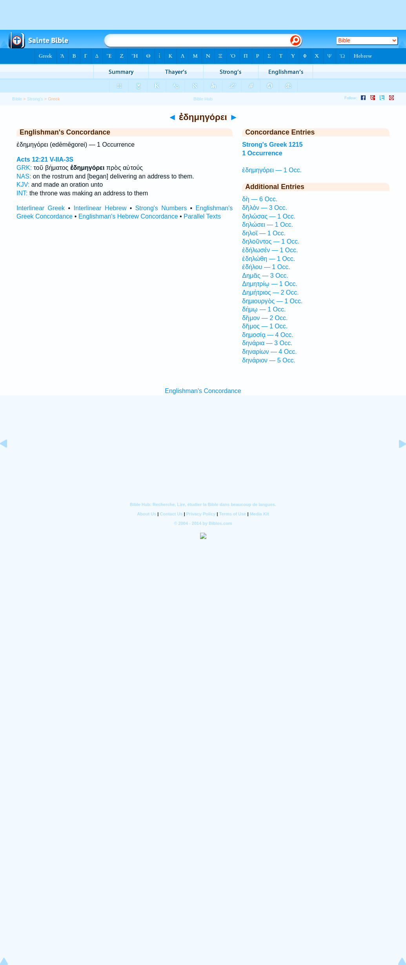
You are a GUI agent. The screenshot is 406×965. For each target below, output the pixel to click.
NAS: (23, 176)
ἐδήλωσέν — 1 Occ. (270, 250)
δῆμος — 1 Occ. (265, 326)
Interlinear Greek (40, 208)
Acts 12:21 (32, 159)
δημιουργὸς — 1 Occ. (272, 301)
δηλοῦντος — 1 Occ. (270, 241)
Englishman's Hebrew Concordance (128, 216)
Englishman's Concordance (203, 391)
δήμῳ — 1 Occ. (264, 309)
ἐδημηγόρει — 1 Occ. (272, 170)
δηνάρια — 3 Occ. (267, 343)
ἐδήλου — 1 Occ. (266, 267)
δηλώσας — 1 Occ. (268, 216)
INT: (21, 193)
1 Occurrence (262, 153)
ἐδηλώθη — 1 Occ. (268, 258)
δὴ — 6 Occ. (259, 199)
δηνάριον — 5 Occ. (268, 360)
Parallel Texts (202, 216)
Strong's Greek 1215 (272, 144)
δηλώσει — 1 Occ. (267, 224)
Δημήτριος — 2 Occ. (270, 292)
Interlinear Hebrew (100, 208)
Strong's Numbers (161, 208)
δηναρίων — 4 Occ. (269, 351)
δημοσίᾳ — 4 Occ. (267, 334)
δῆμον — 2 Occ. (265, 318)
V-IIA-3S (61, 159)
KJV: (22, 184)
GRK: (24, 167)
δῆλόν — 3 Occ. (264, 207)
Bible (17, 98)
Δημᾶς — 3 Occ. (265, 275)
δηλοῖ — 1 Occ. (264, 233)
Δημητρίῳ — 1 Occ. (269, 283)
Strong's (35, 98)
